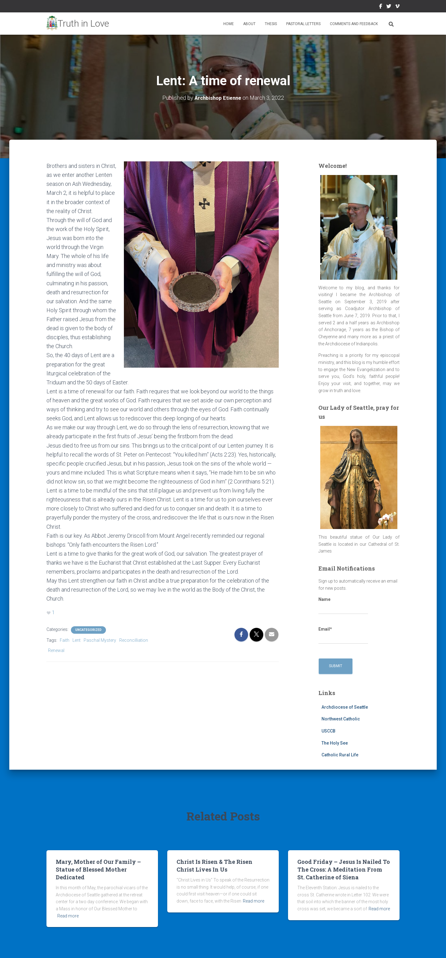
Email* (343, 635)
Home (228, 24)
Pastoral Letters (303, 24)
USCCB (328, 730)
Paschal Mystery (100, 639)
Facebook (380, 7)
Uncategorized (88, 629)
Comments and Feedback (354, 24)
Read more (68, 915)
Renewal (56, 649)
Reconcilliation (133, 639)
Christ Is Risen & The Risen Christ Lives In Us (214, 865)
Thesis (271, 24)
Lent (76, 639)
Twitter (388, 7)
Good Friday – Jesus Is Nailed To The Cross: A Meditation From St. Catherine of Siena (343, 869)
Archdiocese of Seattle (344, 706)
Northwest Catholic (340, 718)
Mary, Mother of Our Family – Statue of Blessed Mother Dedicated (98, 869)
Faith (64, 639)
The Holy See (334, 742)
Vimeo (397, 7)
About (249, 24)
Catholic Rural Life (339, 754)
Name (343, 605)
